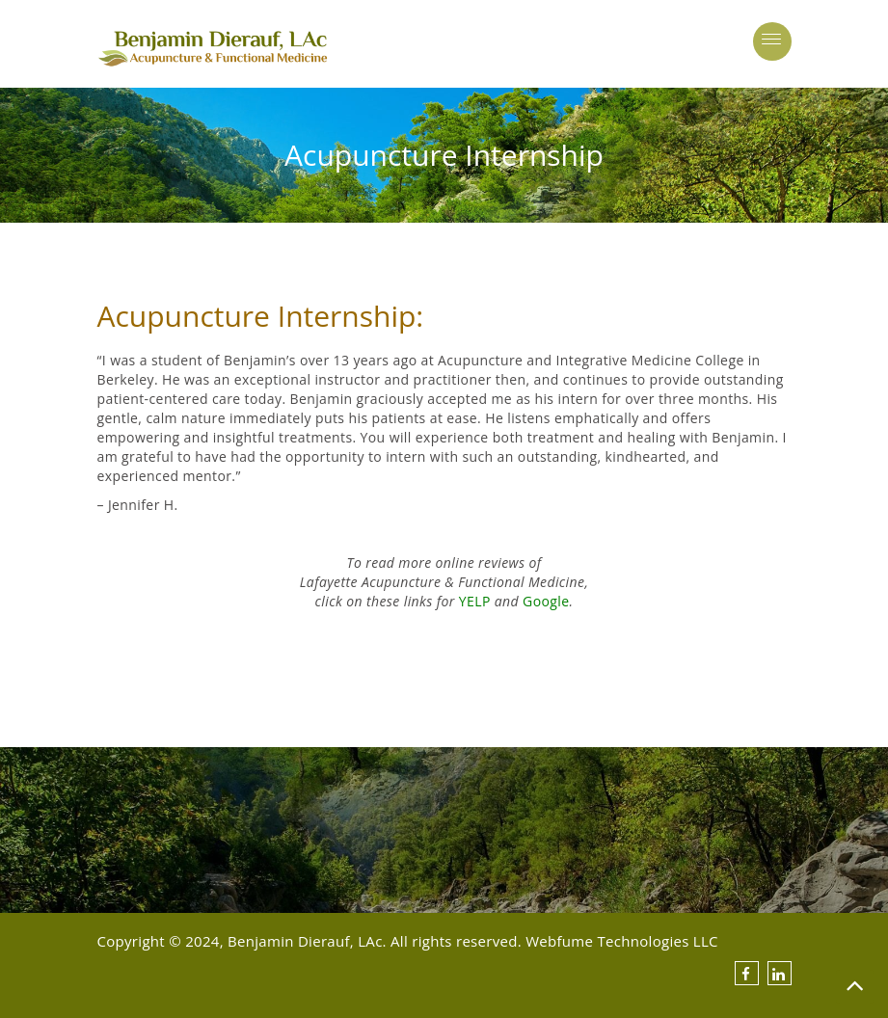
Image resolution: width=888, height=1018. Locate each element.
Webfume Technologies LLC (621, 941)
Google (546, 601)
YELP (475, 601)
